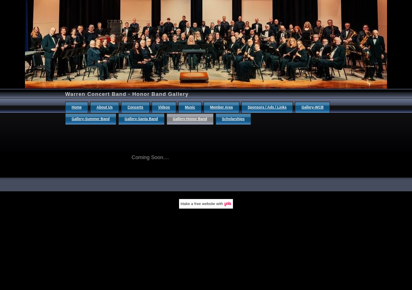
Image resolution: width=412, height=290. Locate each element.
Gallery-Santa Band (141, 119)
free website (204, 203)
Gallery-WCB (312, 107)
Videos (164, 107)
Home (77, 107)
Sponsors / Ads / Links (267, 107)
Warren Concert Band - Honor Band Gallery (127, 94)
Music (190, 107)
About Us (105, 107)
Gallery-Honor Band (190, 119)
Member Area (221, 107)
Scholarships (233, 119)
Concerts (135, 107)
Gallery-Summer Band (91, 119)
